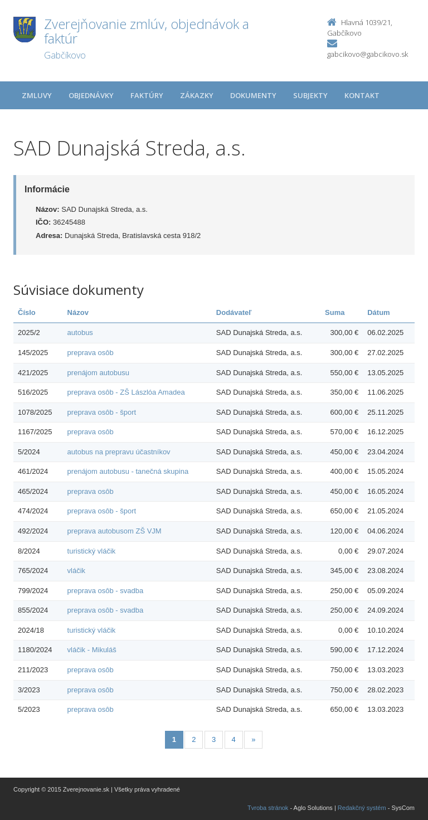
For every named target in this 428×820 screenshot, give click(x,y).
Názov (78, 312)
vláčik (76, 570)
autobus (80, 332)
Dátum (378, 312)
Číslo (27, 312)
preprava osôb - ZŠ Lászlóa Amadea (126, 392)
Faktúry (146, 95)
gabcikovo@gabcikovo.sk (367, 54)
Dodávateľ (234, 312)
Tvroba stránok (267, 807)
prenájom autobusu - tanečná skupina (128, 471)
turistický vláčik (91, 551)
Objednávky (91, 95)
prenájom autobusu (98, 372)
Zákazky (196, 95)
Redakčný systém (362, 807)
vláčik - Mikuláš (91, 650)
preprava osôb (90, 352)
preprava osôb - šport (102, 412)
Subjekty (310, 95)
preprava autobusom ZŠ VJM (114, 531)
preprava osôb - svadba (105, 590)
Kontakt (362, 95)
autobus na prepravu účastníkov (119, 452)
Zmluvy (37, 95)
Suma (334, 312)
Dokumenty (253, 95)
